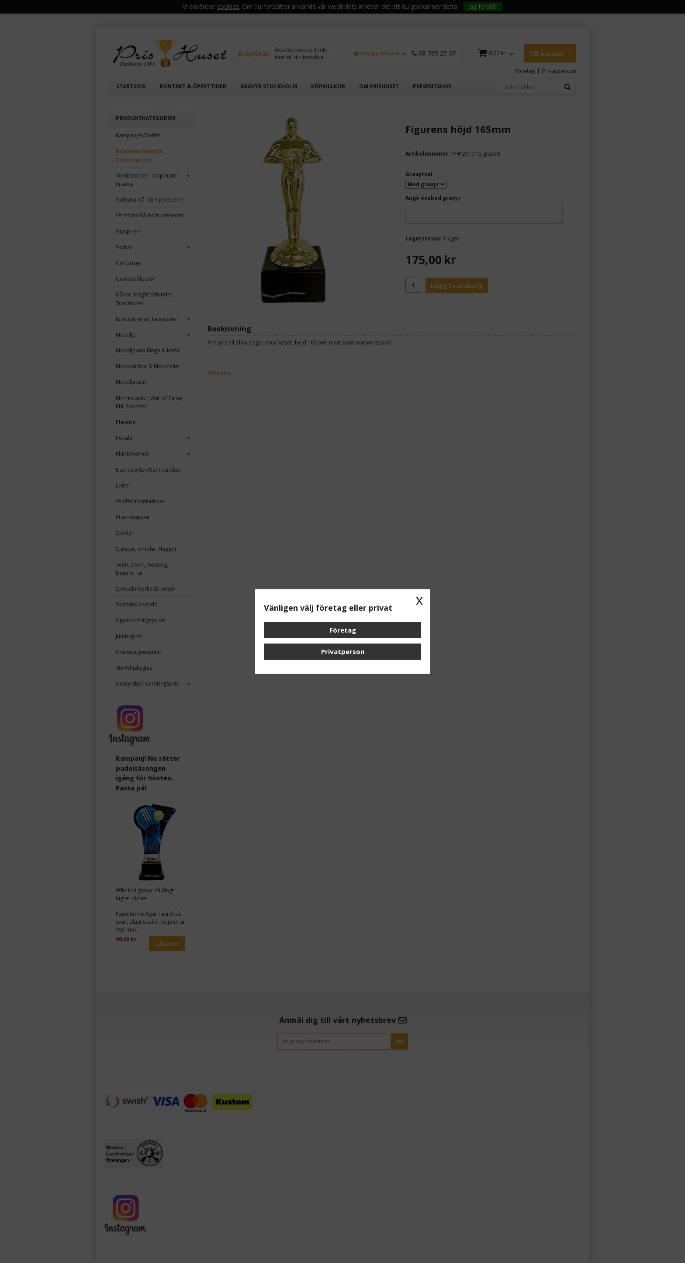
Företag (342, 630)
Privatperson (342, 651)
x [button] (419, 600)
